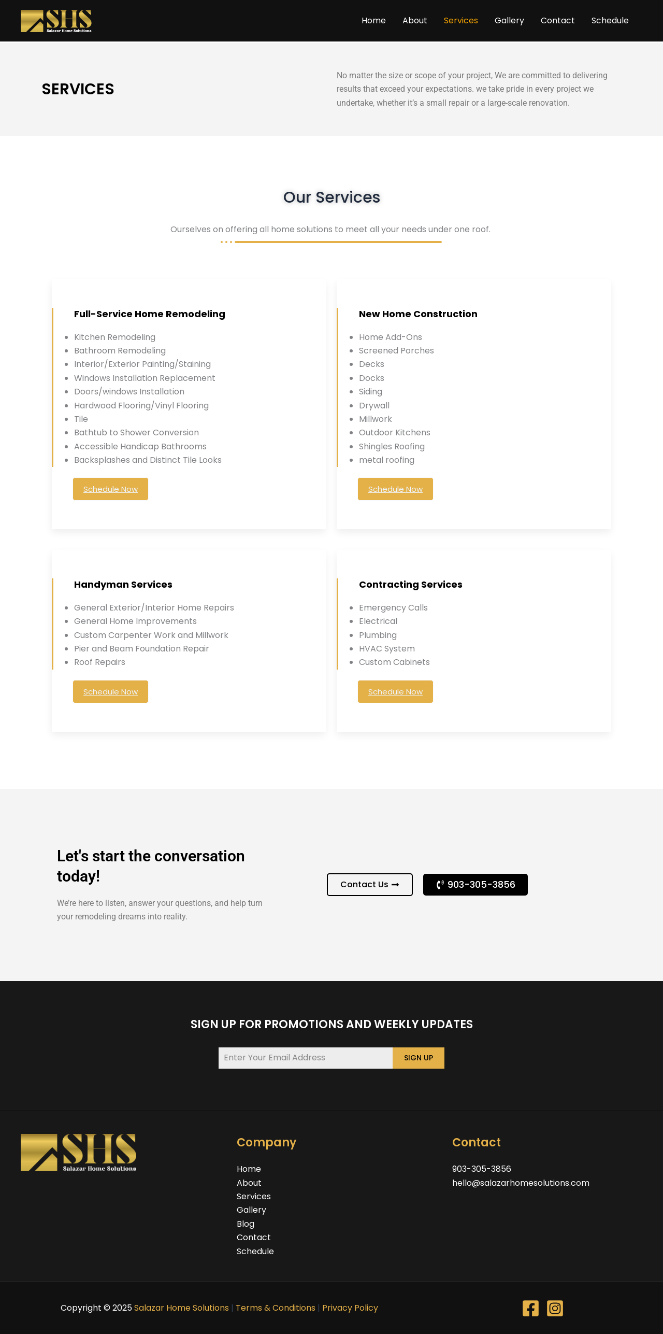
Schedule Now (110, 489)
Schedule (610, 20)
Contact (558, 20)
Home (374, 20)
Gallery (509, 20)
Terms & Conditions (275, 1308)
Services (461, 20)
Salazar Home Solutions (181, 1308)
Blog (245, 1224)
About (414, 20)
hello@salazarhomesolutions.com (520, 1183)
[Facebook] (531, 1308)
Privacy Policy (350, 1308)
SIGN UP (418, 1058)
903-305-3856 (481, 1169)
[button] (475, 885)
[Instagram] (555, 1308)
